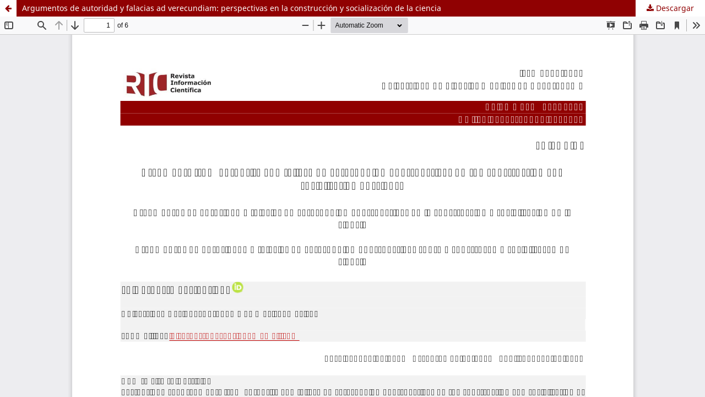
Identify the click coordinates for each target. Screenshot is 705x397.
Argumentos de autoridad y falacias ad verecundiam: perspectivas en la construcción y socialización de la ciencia (231, 8)
